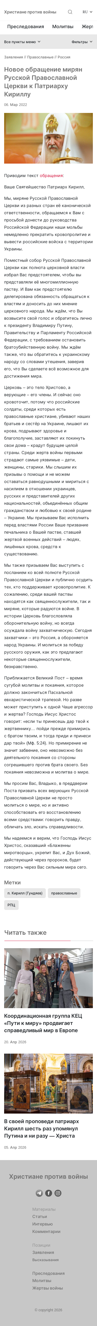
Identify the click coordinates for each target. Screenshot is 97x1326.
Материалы (44, 1209)
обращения (51, 175)
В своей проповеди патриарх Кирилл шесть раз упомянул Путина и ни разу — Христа (41, 1128)
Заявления (13, 57)
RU (85, 12)
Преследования (25, 26)
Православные (40, 57)
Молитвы (62, 26)
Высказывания (45, 1260)
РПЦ (11, 905)
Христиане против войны (30, 11)
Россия (64, 57)
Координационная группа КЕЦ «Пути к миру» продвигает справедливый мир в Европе (43, 1023)
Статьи (39, 1216)
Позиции (41, 1245)
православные (64, 893)
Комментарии (46, 1231)
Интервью (42, 1224)
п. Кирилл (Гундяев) (25, 893)
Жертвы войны (47, 1288)
